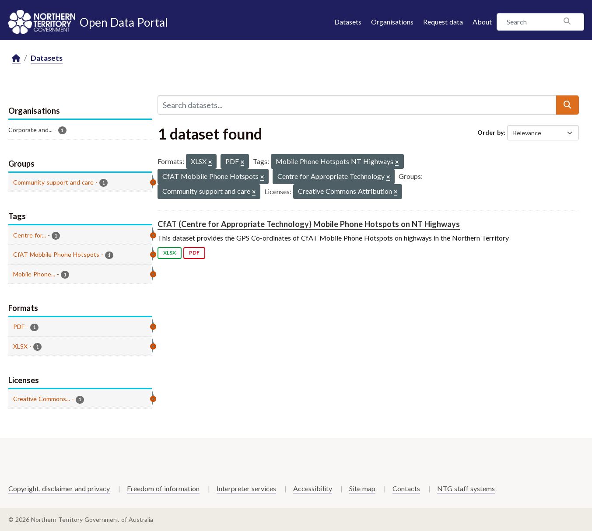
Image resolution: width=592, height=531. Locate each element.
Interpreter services (246, 488)
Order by (490, 132)
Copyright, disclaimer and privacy (59, 488)
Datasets (347, 21)
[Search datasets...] (357, 105)
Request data (443, 21)
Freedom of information (163, 488)
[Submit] (567, 105)
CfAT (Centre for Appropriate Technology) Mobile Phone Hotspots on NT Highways (309, 224)
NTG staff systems (466, 488)
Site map (362, 488)
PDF (194, 252)
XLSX (169, 252)
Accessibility (312, 488)
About (482, 21)
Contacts (406, 488)
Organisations (392, 21)
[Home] (16, 58)
